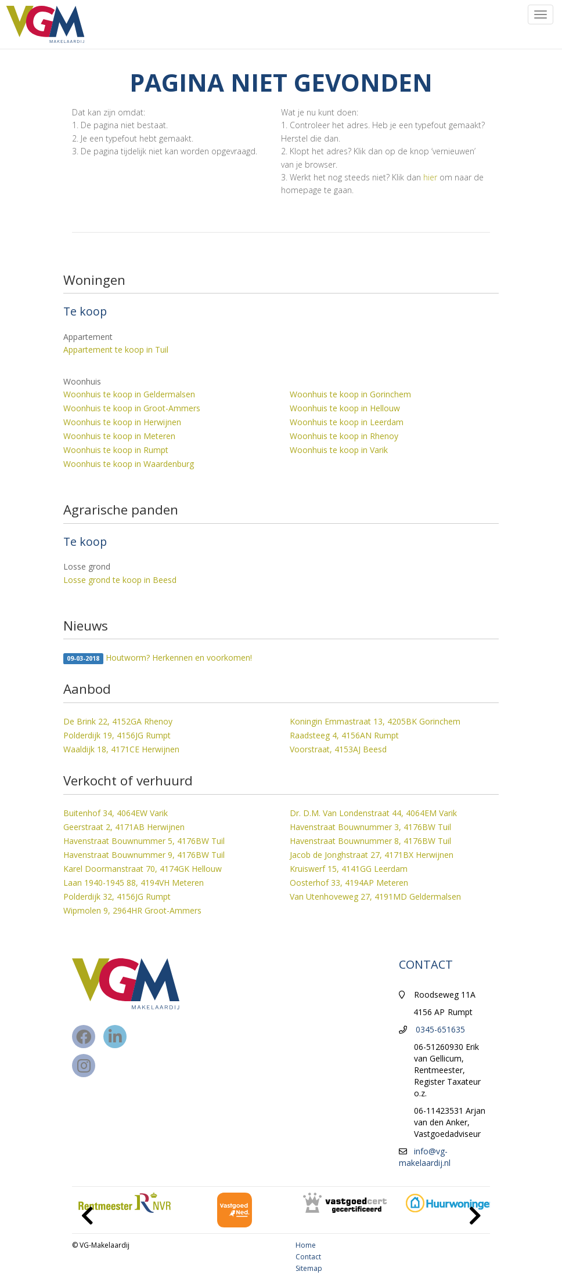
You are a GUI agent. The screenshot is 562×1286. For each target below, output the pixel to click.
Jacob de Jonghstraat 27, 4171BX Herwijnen (371, 854)
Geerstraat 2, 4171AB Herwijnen (124, 826)
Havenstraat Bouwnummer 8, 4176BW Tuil (370, 840)
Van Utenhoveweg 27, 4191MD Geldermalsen (375, 896)
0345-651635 (440, 1029)
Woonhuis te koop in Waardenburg (128, 463)
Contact (308, 1257)
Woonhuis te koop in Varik (339, 449)
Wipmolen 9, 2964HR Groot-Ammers (132, 910)
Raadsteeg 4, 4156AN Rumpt (344, 735)
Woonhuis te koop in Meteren (119, 435)
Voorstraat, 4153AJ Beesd (338, 749)
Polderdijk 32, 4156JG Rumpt (117, 896)
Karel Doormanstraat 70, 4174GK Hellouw (142, 868)
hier (430, 177)
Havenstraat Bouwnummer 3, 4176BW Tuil (370, 826)
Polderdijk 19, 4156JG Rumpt (117, 735)
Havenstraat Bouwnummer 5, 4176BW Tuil (144, 840)
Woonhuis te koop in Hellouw (345, 408)
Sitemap (309, 1268)
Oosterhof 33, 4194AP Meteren (349, 882)
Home (306, 1245)
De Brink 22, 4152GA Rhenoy (117, 721)
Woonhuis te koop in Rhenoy (344, 435)
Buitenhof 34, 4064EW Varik (115, 812)
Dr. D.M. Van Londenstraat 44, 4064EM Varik (373, 812)
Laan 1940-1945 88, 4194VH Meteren (133, 882)
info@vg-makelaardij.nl (425, 1157)
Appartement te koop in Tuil (115, 349)
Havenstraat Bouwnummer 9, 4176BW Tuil (144, 854)
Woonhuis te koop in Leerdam (347, 422)
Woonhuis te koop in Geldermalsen (129, 394)
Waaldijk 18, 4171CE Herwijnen (121, 749)
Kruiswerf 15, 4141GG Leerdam (349, 868)
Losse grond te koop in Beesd (119, 579)
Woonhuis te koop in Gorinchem (350, 394)
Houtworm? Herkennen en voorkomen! (157, 658)
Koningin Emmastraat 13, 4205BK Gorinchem (375, 721)
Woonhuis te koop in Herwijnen (122, 422)
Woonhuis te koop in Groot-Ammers (131, 408)
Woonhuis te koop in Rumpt (115, 449)
